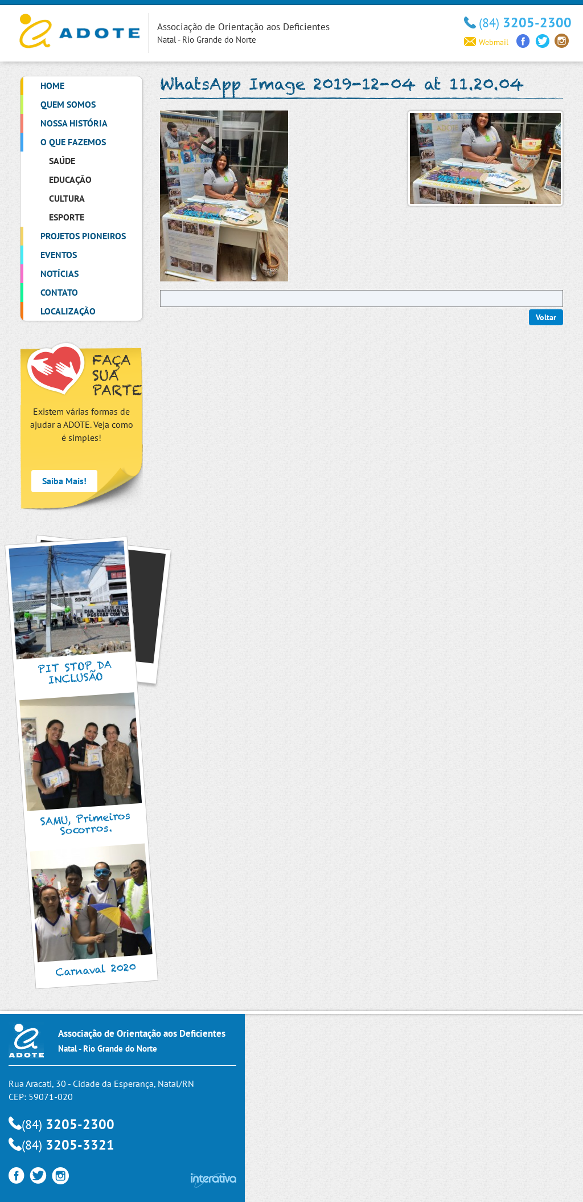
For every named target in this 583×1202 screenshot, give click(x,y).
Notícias (59, 273)
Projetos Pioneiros (83, 236)
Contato (59, 292)
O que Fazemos (73, 142)
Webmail (486, 42)
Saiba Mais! (64, 480)
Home (52, 85)
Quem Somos (68, 104)
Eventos (58, 254)
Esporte (66, 217)
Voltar (546, 317)
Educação (70, 179)
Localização (68, 311)
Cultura (67, 198)
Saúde (62, 160)
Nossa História (74, 123)
